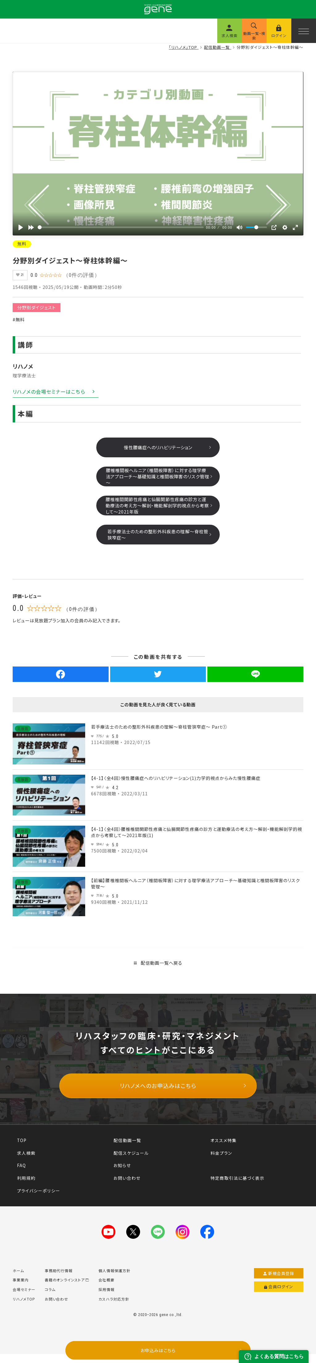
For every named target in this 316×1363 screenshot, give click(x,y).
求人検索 (26, 1155)
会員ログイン (278, 1296)
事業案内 (21, 1289)
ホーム (18, 1279)
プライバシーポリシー (38, 1193)
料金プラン (221, 1155)
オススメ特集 (223, 1143)
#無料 (19, 322)
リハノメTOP (24, 1307)
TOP (22, 1143)
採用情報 (106, 1298)
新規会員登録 (278, 1282)
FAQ (21, 1168)
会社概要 (106, 1289)
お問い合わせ (127, 1180)
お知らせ (122, 1168)
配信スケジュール (131, 1155)
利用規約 (26, 1180)
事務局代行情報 (59, 1279)
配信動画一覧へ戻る (158, 965)
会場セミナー (24, 1298)
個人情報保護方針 (114, 1279)
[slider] (120, 227)
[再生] (21, 227)
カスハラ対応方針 (113, 1307)
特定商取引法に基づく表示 (237, 1180)
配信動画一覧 (127, 1143)
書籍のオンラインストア (67, 1289)
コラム (50, 1298)
